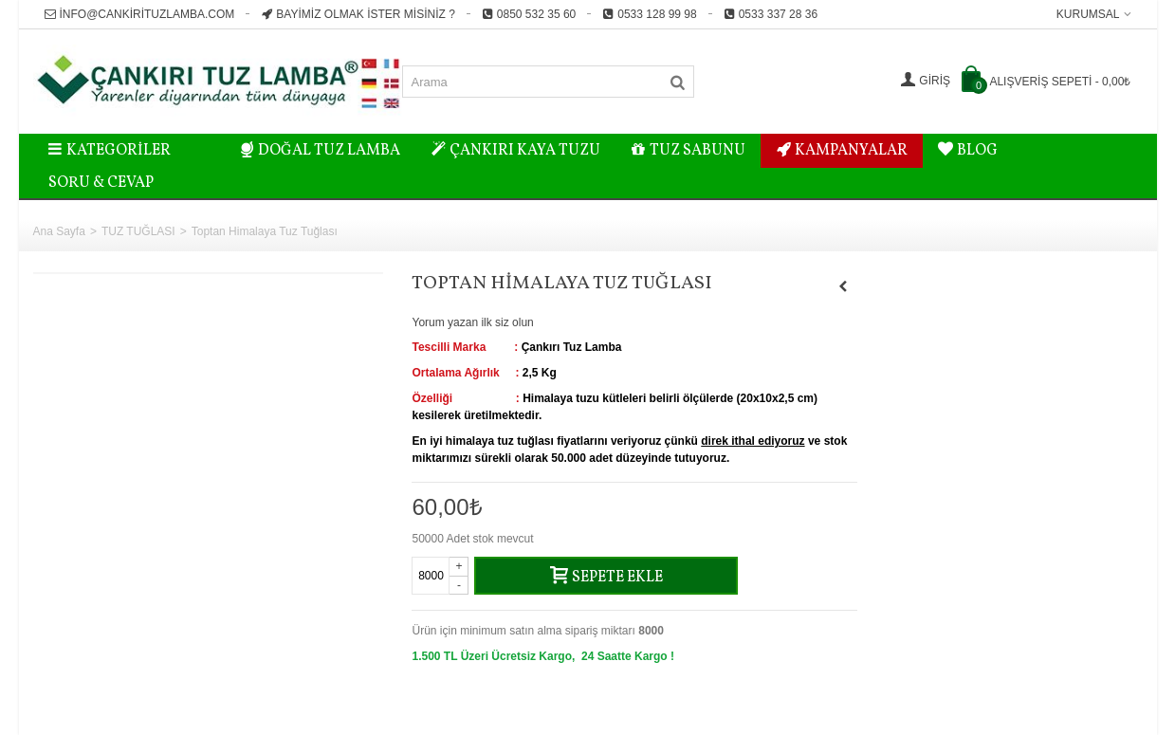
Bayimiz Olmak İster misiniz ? (357, 14)
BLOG (968, 151)
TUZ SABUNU (688, 151)
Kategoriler (110, 151)
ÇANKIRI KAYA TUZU (515, 151)
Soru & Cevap (101, 183)
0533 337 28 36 (770, 14)
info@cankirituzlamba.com (140, 14)
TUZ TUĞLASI (138, 231)
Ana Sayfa (59, 231)
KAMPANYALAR (842, 151)
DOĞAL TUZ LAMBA (320, 151)
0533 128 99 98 (649, 14)
